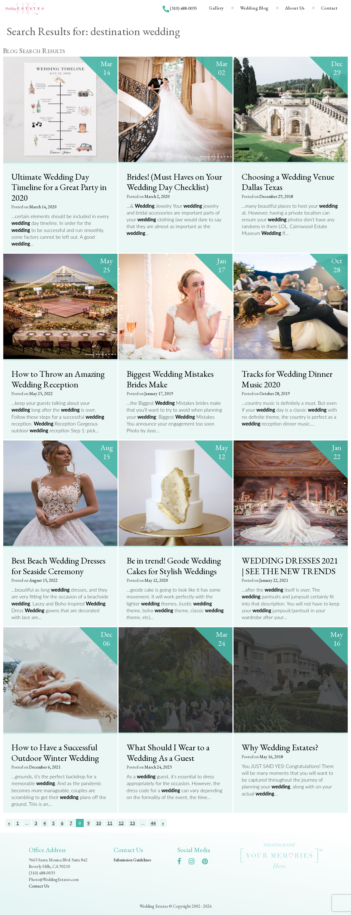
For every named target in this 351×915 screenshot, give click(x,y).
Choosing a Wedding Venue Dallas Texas (288, 181)
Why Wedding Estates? (280, 747)
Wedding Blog (254, 8)
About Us (295, 8)
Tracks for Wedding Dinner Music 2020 (287, 379)
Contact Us (39, 886)
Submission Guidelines (132, 860)
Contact (329, 8)
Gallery (216, 8)
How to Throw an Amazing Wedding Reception (58, 379)
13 (132, 822)
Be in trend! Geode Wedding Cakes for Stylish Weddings (174, 565)
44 (153, 822)
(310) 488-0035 (183, 8)
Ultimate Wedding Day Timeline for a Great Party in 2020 (59, 187)
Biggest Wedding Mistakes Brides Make (170, 379)
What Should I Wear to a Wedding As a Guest (168, 752)
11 (110, 822)
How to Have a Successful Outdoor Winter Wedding (55, 752)
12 (121, 822)
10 (98, 822)
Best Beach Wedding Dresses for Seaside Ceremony (58, 565)
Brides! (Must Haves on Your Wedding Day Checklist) (174, 181)
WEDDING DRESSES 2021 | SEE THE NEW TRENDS (290, 565)
